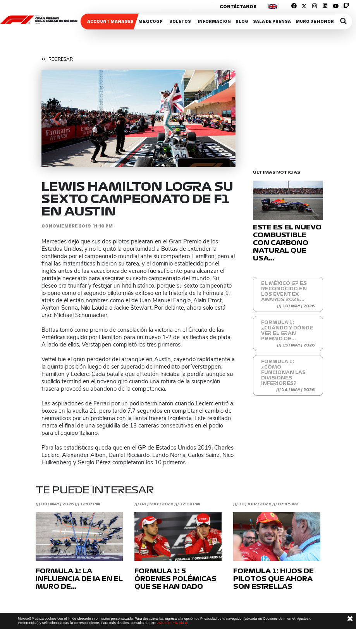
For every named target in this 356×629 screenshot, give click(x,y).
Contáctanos (238, 6)
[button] (56, 118)
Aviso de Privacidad (172, 623)
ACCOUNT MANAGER (110, 21)
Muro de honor (315, 21)
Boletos (180, 21)
